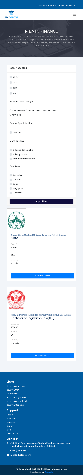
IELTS (15, 87)
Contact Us (12, 433)
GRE (15, 82)
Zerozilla (49, 471)
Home (10, 414)
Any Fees (15, 114)
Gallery (10, 425)
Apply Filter (41, 201)
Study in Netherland (17, 401)
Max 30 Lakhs (33, 110)
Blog (9, 429)
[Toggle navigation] (74, 14)
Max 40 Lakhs (49, 110)
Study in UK (12, 393)
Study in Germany (16, 386)
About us (11, 418)
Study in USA (13, 389)
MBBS (14, 238)
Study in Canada (15, 404)
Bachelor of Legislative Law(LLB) (32, 318)
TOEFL (15, 93)
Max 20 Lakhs (17, 110)
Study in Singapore (16, 397)
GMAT (16, 76)
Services (11, 422)
